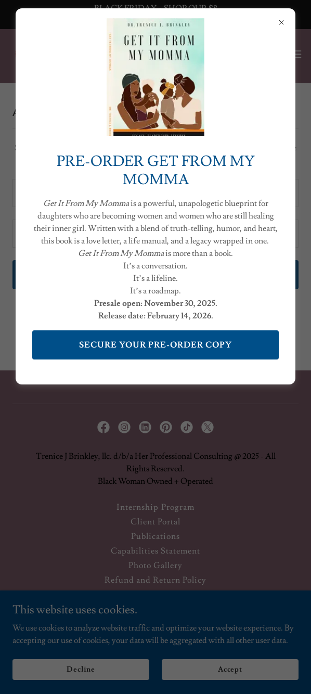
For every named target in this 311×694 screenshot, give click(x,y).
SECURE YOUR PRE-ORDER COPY (155, 345)
